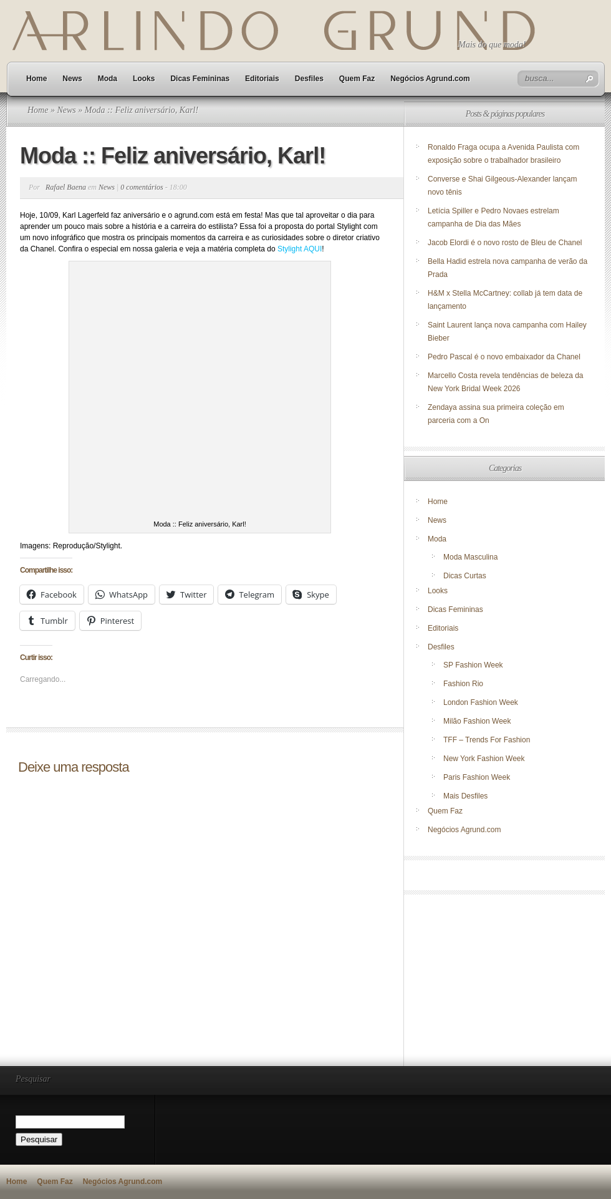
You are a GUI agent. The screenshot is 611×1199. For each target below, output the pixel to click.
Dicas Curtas (464, 575)
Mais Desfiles (465, 796)
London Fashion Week (480, 702)
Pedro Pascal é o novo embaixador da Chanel (505, 356)
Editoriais (262, 78)
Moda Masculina (470, 557)
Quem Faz (357, 78)
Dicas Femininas (199, 78)
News (72, 78)
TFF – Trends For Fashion (486, 739)
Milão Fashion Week (477, 721)
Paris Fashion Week (476, 777)
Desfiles (309, 78)
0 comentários (141, 187)
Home (36, 78)
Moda (107, 78)
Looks (144, 78)
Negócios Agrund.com (430, 78)
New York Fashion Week (484, 758)
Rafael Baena (66, 187)
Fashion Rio (463, 683)
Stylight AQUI (299, 249)
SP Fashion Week (473, 665)
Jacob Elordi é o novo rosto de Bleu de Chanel (505, 242)
